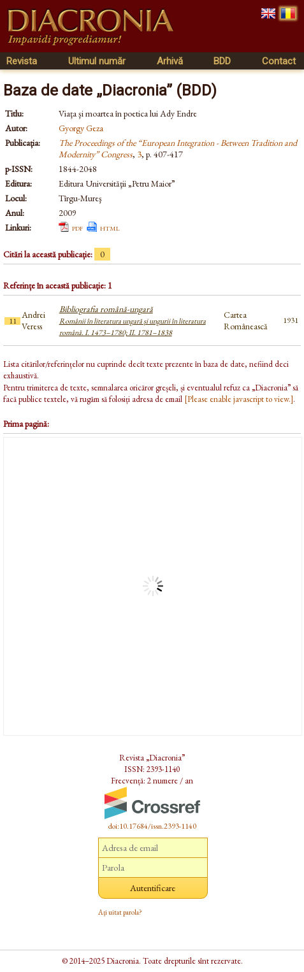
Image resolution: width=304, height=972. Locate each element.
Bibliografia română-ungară (132, 320)
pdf (77, 227)
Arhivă (170, 61)
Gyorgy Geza (81, 128)
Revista (21, 61)
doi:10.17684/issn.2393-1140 (152, 826)
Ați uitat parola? (120, 912)
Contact (279, 61)
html (110, 227)
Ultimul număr (97, 61)
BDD (222, 61)
